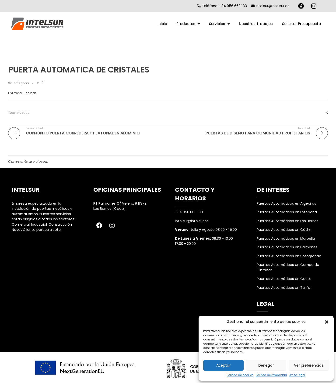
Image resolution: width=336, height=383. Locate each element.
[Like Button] (37, 83)
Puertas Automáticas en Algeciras (286, 203)
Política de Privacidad (271, 375)
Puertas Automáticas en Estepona (287, 212)
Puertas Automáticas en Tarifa (283, 287)
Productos (188, 24)
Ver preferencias (309, 365)
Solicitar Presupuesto (301, 23)
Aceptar (223, 365)
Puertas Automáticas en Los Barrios (287, 220)
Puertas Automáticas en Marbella (286, 238)
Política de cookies (240, 375)
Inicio (162, 23)
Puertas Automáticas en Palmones (287, 247)
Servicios (219, 24)
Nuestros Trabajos (256, 23)
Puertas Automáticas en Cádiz (283, 229)
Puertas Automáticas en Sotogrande (289, 255)
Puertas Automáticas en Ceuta (284, 278)
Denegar (266, 365)
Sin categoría (18, 83)
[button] (326, 321)
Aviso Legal (297, 375)
